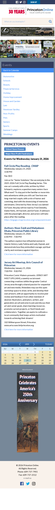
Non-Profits (8, 113)
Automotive (8, 76)
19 (13, 360)
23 (42, 360)
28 (27, 363)
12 (13, 357)
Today (48, 344)
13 (20, 357)
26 (13, 363)
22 (35, 360)
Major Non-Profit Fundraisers (19, 154)
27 (20, 363)
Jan (27, 344)
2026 (5, 344)
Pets (5, 117)
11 (5, 357)
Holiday (7, 93)
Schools (6, 80)
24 (50, 360)
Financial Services (11, 88)
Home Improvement (12, 97)
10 (50, 355)
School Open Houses (15, 149)
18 (5, 360)
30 (42, 363)
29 (35, 363)
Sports (6, 126)
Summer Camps (10, 130)
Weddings (8, 134)
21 (27, 360)
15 (35, 357)
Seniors (6, 122)
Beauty (6, 84)
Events (7, 65)
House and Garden (11, 101)
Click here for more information (18, 254)
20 (20, 360)
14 (27, 357)
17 (50, 357)
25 (5, 363)
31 (50, 363)
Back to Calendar (11, 70)
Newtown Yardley (11, 109)
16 (42, 357)
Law (5, 105)
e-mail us (27, 478)
